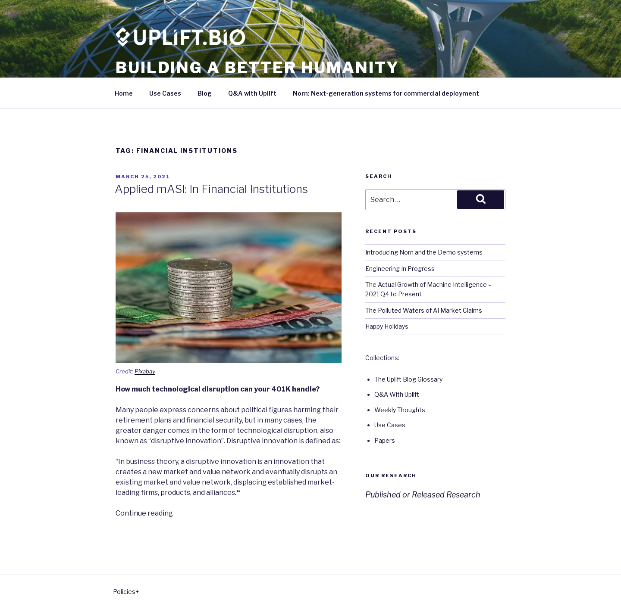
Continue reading (144, 513)
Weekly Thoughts (399, 409)
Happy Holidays (386, 326)
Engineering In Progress (400, 268)
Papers (384, 440)
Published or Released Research (422, 494)
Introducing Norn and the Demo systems (424, 252)
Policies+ (126, 591)
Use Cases (165, 93)
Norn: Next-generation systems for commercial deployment (386, 93)
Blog (205, 93)
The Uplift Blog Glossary (408, 379)
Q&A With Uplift (396, 394)
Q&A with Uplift (252, 93)
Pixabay (145, 371)
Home (124, 93)
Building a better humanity (257, 67)
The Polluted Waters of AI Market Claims (423, 310)
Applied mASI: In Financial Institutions (211, 189)
